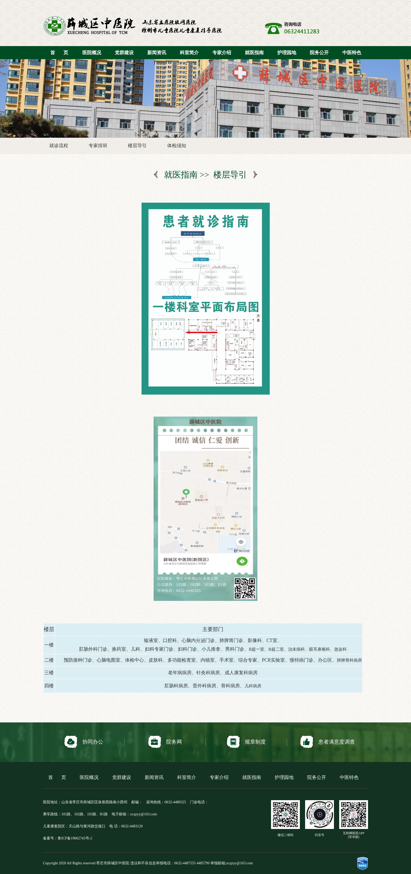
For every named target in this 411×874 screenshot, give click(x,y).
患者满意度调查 (327, 742)
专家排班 (98, 145)
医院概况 (91, 52)
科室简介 (189, 52)
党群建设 (124, 52)
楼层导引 (137, 145)
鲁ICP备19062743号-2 (75, 838)
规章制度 (246, 742)
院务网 (165, 742)
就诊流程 (58, 145)
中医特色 (351, 52)
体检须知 (176, 145)
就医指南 (254, 52)
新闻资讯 (156, 52)
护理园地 (286, 52)
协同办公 (83, 742)
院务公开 (319, 52)
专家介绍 (221, 52)
